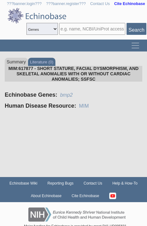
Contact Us (100, 4)
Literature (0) (41, 62)
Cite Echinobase (85, 196)
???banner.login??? (24, 4)
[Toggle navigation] (135, 45)
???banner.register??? (66, 4)
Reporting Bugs (61, 183)
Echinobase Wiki (23, 183)
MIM (84, 106)
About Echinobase (46, 196)
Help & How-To (125, 183)
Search (136, 30)
